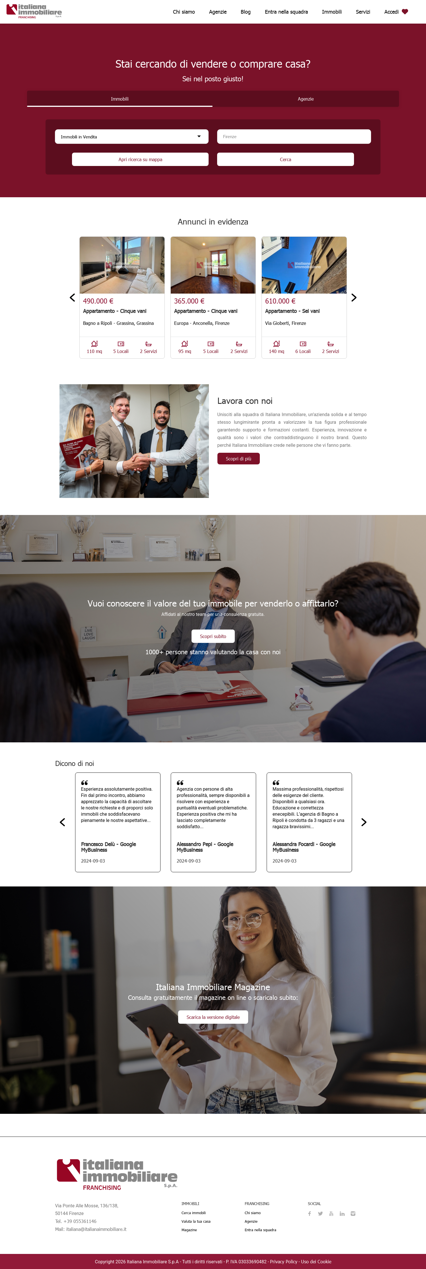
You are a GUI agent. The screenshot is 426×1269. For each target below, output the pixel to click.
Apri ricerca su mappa (140, 159)
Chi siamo (184, 11)
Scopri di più (238, 459)
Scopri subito (213, 636)
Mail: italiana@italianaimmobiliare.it (90, 1229)
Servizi (363, 11)
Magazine (189, 1230)
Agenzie (218, 11)
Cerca (285, 159)
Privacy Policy (283, 1261)
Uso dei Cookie (316, 1261)
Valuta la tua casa (196, 1221)
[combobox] (294, 136)
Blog (246, 11)
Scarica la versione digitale (213, 1017)
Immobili (332, 11)
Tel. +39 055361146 (75, 1221)
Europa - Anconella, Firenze (201, 323)
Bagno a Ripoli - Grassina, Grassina (118, 323)
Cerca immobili (194, 1212)
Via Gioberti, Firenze (285, 323)
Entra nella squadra (286, 11)
